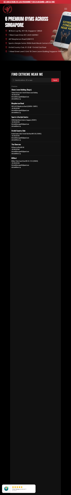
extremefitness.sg (16, 99)
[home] (7, 9)
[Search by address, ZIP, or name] (32, 80)
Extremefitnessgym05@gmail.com (20, 97)
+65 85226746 (15, 95)
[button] (66, 9)
